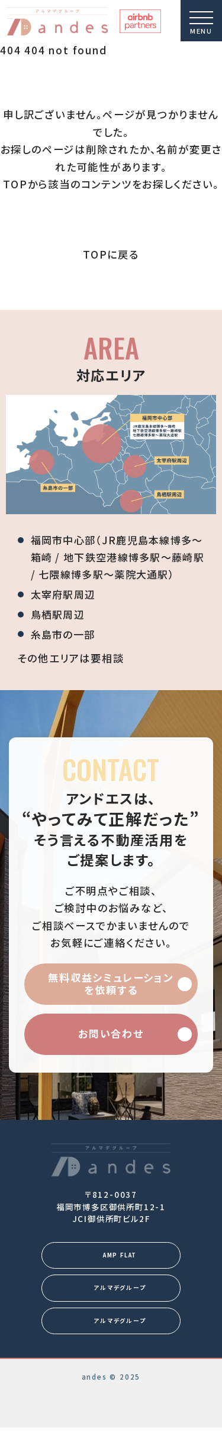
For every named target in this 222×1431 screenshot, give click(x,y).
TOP (15, 184)
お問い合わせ (111, 1033)
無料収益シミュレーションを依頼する (111, 983)
